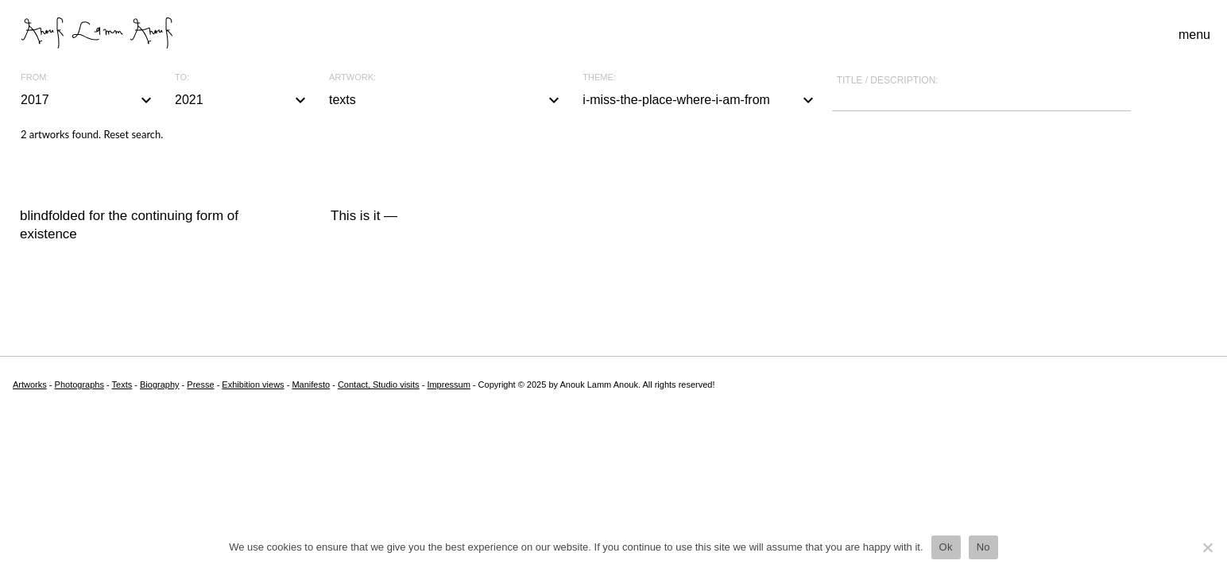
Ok (946, 547)
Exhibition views (253, 384)
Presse (200, 384)
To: (182, 77)
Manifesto (311, 384)
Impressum (448, 384)
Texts (122, 384)
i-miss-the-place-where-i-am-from (700, 100)
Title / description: (888, 80)
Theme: (599, 77)
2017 (88, 100)
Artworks (30, 384)
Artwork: (352, 77)
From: (34, 77)
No (983, 547)
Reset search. (133, 134)
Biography (160, 384)
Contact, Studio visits (379, 384)
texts (446, 100)
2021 (242, 100)
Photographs (79, 384)
